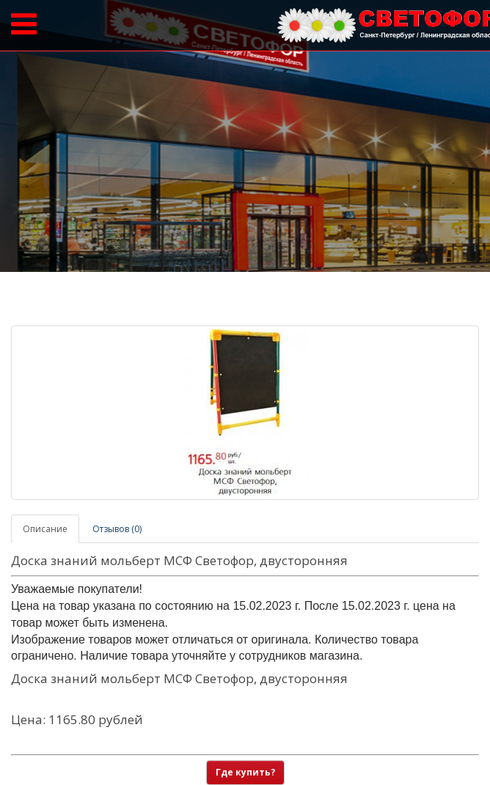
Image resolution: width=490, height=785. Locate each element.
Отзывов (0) (117, 529)
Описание (45, 529)
